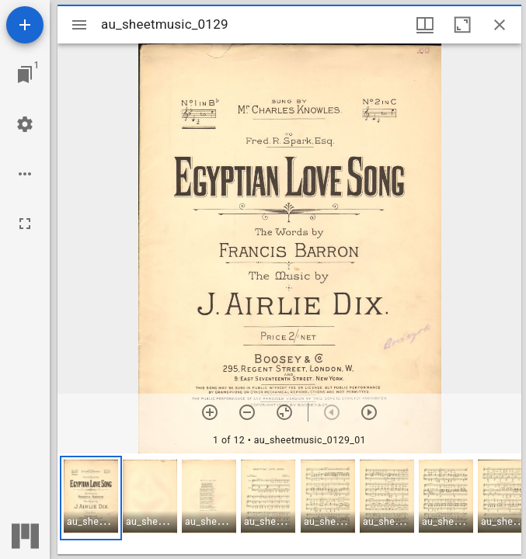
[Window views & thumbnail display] (425, 24)
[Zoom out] (247, 412)
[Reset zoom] (284, 412)
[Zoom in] (209, 412)
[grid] (289, 503)
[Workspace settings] (25, 124)
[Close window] (499, 24)
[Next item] (369, 412)
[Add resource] (25, 24)
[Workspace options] (25, 174)
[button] (91, 498)
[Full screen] (25, 223)
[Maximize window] (462, 24)
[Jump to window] (25, 74)
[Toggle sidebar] (79, 24)
